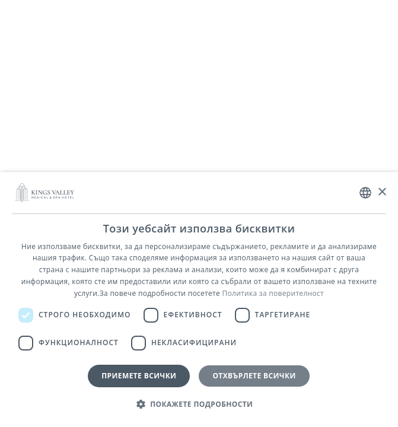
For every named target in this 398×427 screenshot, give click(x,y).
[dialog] (199, 299)
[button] (199, 404)
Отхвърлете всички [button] (253, 376)
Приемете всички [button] (138, 376)
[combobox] (365, 193)
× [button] (381, 192)
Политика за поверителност (273, 293)
